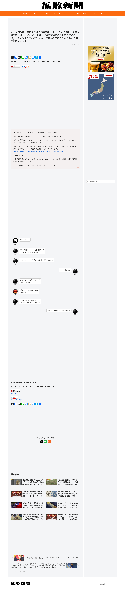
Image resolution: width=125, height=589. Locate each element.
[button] (113, 181)
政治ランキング (15, 393)
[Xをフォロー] (41, 441)
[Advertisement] (45, 25)
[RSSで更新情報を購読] (49, 441)
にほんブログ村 (16, 400)
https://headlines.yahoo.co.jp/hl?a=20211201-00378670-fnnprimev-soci (38, 151)
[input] (100, 181)
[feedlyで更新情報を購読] (45, 441)
